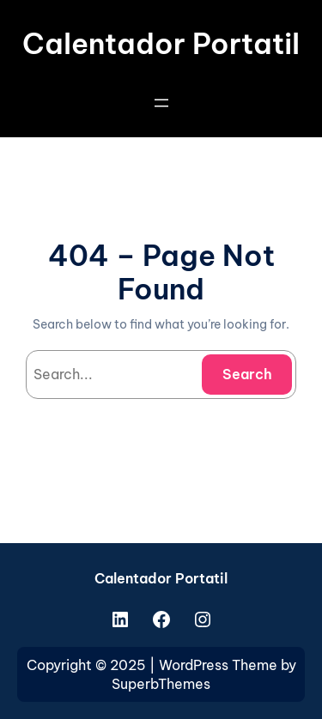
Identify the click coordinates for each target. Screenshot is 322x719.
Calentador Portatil (161, 44)
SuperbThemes (161, 683)
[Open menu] (161, 103)
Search (247, 374)
